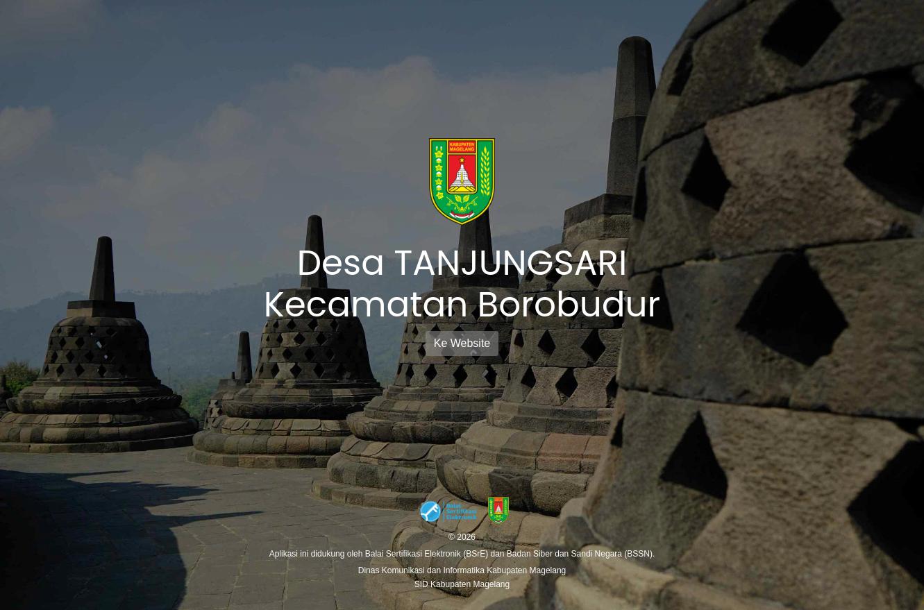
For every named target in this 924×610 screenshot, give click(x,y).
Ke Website (462, 343)
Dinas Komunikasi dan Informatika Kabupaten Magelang (462, 570)
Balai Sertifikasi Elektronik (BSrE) (428, 554)
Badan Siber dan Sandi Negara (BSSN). (581, 554)
